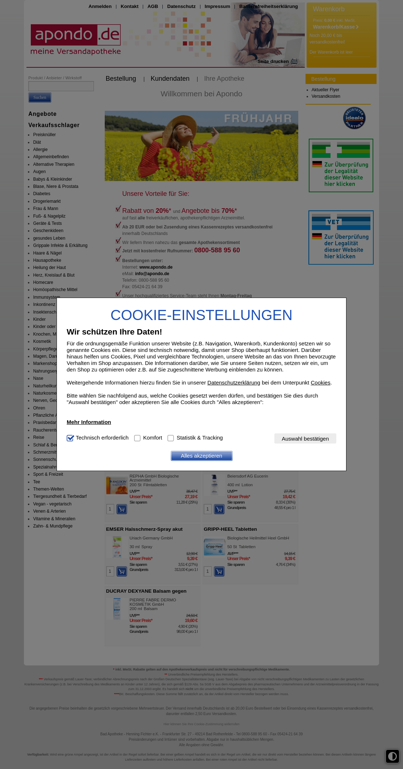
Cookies (320, 382)
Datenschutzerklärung (233, 382)
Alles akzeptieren (201, 456)
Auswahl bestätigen (305, 439)
